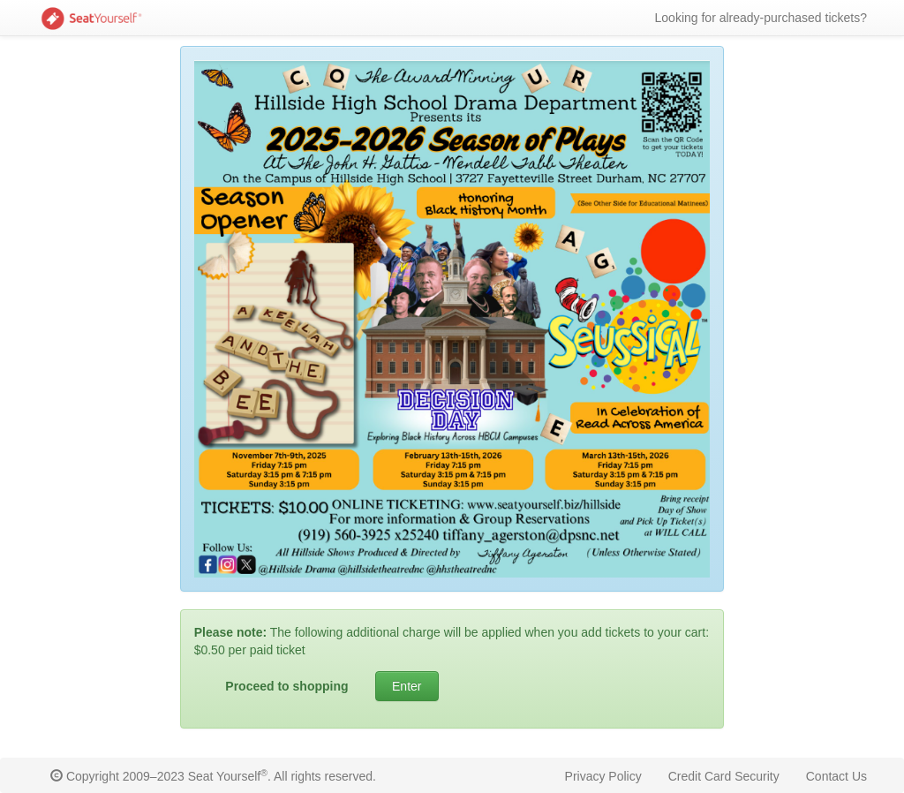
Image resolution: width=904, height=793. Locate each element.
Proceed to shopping (286, 686)
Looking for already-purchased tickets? (761, 18)
